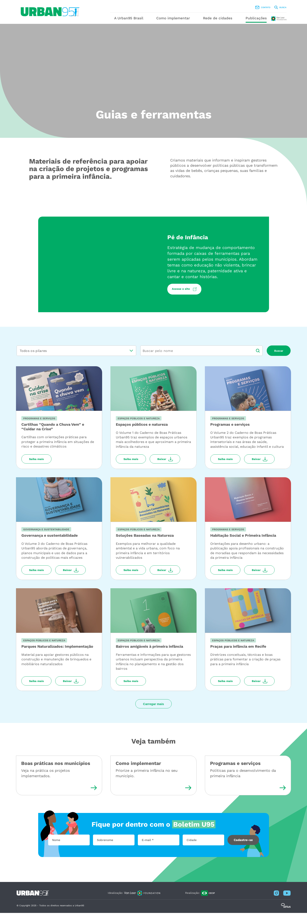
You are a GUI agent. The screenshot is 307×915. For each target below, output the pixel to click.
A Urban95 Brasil (128, 20)
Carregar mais (153, 706)
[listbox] (76, 353)
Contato (239, 8)
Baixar (161, 461)
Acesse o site (181, 291)
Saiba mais (36, 461)
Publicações (271, 20)
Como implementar (178, 20)
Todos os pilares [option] (33, 353)
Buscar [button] (278, 352)
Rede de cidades (228, 20)
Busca (257, 8)
